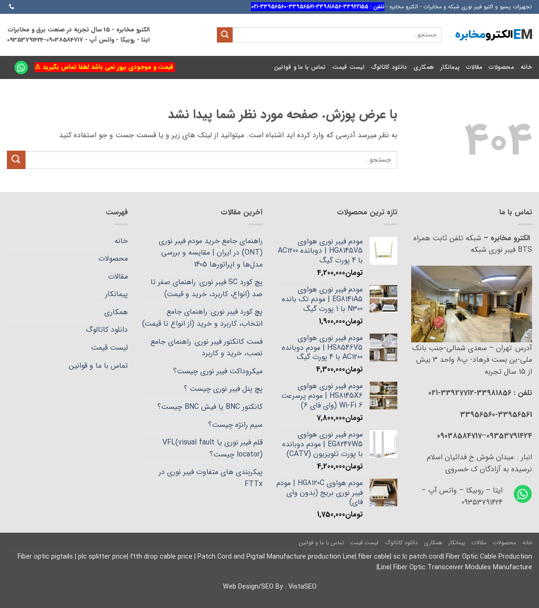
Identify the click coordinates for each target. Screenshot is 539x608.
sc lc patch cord (418, 557)
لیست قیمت (348, 67)
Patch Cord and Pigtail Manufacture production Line (276, 557)
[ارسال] (225, 35)
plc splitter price (102, 557)
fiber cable (374, 557)
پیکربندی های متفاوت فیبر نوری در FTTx (211, 478)
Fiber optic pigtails (46, 557)
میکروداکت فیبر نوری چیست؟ (218, 371)
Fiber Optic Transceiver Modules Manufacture (461, 567)
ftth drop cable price (162, 557)
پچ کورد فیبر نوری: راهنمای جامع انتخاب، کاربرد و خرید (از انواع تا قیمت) (202, 317)
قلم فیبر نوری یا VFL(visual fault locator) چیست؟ (212, 448)
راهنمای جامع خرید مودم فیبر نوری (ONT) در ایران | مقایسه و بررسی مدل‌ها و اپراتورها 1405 (211, 252)
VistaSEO (302, 587)
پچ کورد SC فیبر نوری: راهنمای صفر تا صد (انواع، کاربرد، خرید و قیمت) (206, 288)
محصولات (501, 67)
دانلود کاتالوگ (389, 67)
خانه (526, 67)
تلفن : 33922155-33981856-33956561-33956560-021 (317, 6)
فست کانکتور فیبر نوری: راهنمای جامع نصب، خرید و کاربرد (206, 347)
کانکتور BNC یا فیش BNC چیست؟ (210, 407)
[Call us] (11, 7)
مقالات (474, 67)
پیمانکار (450, 67)
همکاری (423, 67)
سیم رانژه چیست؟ (235, 425)
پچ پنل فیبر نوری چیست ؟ (223, 389)
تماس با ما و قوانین (300, 67)
